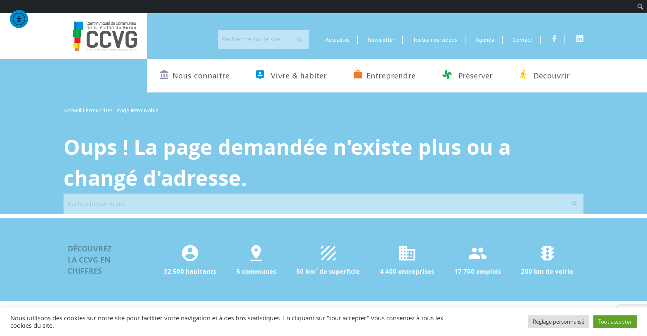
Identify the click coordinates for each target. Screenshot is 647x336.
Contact (522, 40)
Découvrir (544, 74)
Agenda (484, 40)
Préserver (467, 74)
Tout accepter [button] (615, 321)
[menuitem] (640, 6)
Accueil (72, 111)
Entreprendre (385, 74)
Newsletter (381, 40)
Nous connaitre (194, 74)
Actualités (337, 40)
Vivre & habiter (291, 74)
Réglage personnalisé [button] (558, 321)
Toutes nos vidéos (435, 40)
